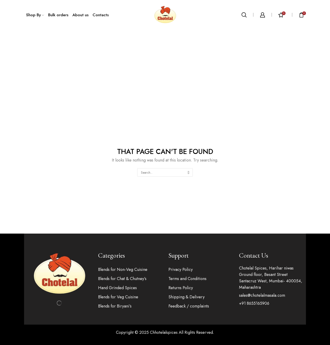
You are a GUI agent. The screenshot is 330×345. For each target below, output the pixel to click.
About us (80, 15)
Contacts (101, 15)
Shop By (35, 15)
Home (154, 42)
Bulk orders (58, 15)
